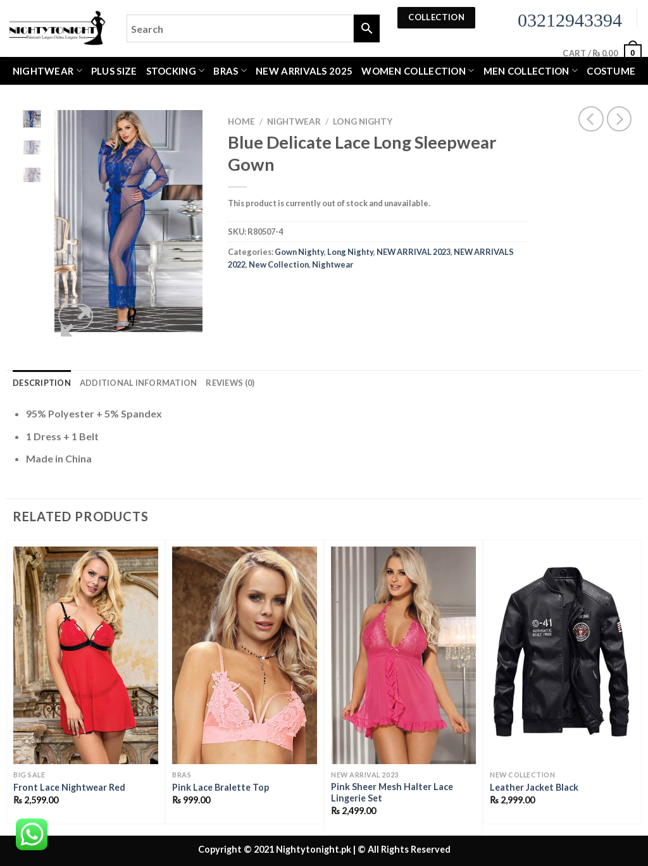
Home (241, 121)
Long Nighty (362, 121)
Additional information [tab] (138, 383)
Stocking (175, 71)
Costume (611, 71)
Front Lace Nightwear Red (69, 787)
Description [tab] (42, 383)
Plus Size (114, 71)
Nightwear (47, 71)
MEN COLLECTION (530, 71)
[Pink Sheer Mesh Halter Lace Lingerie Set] (403, 655)
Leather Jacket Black (534, 787)
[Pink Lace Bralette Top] (244, 655)
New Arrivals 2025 (304, 71)
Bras (230, 71)
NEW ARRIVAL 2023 (414, 252)
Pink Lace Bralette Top (220, 787)
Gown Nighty (299, 252)
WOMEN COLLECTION (417, 71)
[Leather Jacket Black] (562, 655)
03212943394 (570, 19)
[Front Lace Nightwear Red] (85, 655)
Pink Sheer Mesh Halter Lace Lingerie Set (392, 792)
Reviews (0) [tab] (230, 383)
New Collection (279, 264)
